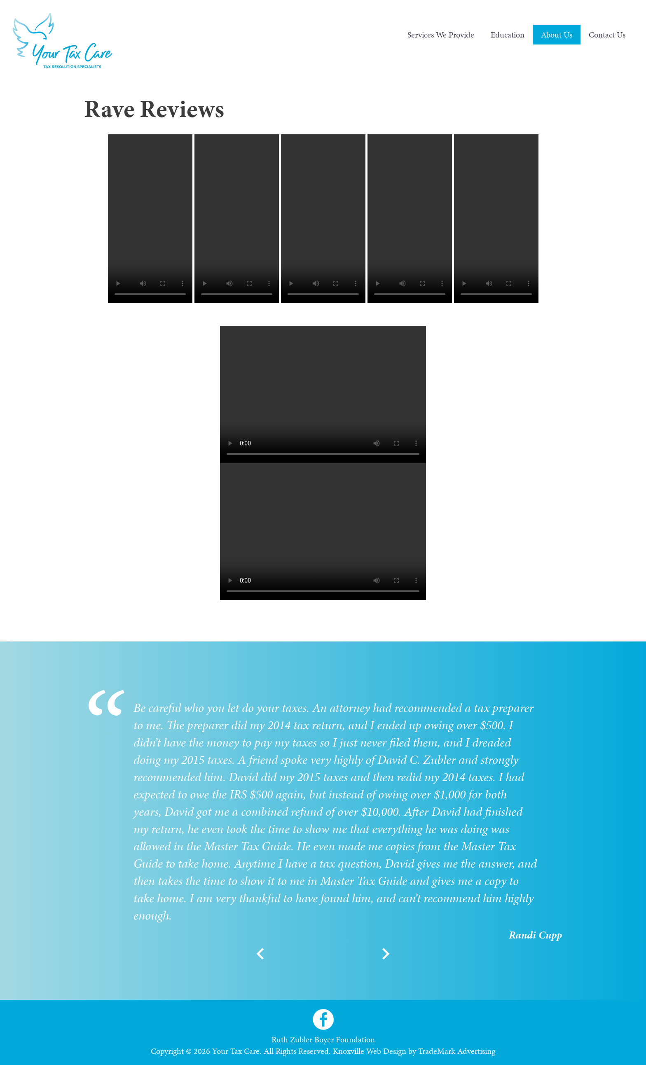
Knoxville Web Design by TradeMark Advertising (414, 1051)
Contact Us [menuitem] (607, 34)
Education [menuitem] (507, 34)
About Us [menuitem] (556, 34)
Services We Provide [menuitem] (440, 34)
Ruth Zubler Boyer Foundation (323, 1039)
